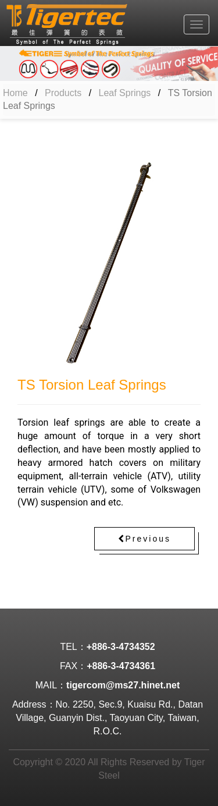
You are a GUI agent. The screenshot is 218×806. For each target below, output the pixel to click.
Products (63, 93)
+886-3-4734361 (121, 666)
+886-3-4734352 (121, 647)
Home (15, 93)
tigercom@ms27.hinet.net (123, 685)
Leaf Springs (125, 93)
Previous (144, 538)
